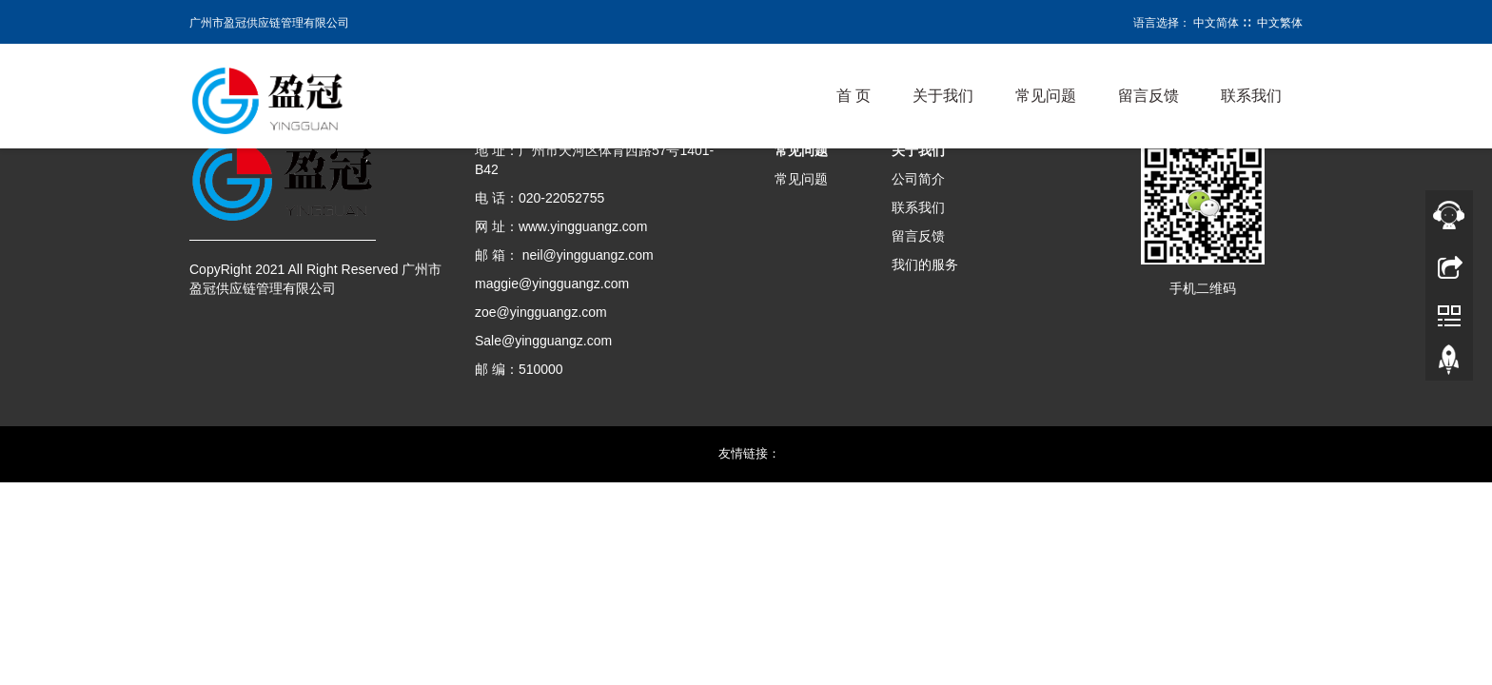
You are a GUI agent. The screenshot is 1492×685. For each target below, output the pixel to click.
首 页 (853, 96)
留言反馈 (1148, 96)
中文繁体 (1280, 22)
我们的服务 (925, 264)
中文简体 (1216, 22)
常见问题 (1045, 96)
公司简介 (918, 178)
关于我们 (943, 96)
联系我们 (1251, 96)
